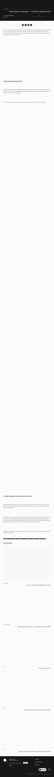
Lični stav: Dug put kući (45, 668)
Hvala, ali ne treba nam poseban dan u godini (39, 585)
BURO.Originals (6, 624)
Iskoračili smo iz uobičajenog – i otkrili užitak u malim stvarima (34, 626)
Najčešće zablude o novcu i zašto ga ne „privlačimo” (37, 710)
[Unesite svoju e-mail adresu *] (15, 763)
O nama (37, 759)
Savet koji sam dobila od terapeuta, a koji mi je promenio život (34, 751)
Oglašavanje (38, 762)
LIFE (4, 666)
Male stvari (6, 583)
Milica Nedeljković (10, 15)
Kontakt (37, 764)
